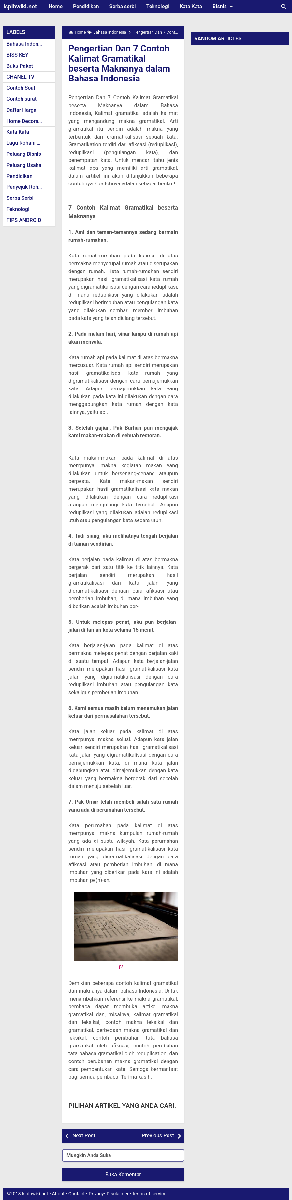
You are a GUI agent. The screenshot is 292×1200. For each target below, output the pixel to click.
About (58, 1194)
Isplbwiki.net (20, 6)
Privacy (96, 1194)
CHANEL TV (20, 77)
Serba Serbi (20, 198)
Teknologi (157, 6)
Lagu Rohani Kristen (30, 143)
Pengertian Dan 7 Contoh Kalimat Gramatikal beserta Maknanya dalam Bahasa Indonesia (120, 63)
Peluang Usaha (24, 165)
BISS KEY (17, 55)
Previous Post (158, 1136)
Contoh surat (21, 99)
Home (56, 6)
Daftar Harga (21, 110)
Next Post (83, 1136)
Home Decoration (27, 121)
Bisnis (223, 6)
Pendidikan (86, 6)
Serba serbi (123, 6)
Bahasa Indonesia (27, 44)
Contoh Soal (21, 88)
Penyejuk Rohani (26, 187)
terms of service (149, 1194)
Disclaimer (118, 1194)
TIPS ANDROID (24, 220)
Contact (76, 1194)
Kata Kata (191, 6)
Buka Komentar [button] (123, 1174)
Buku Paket (20, 66)
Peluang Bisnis (24, 154)
